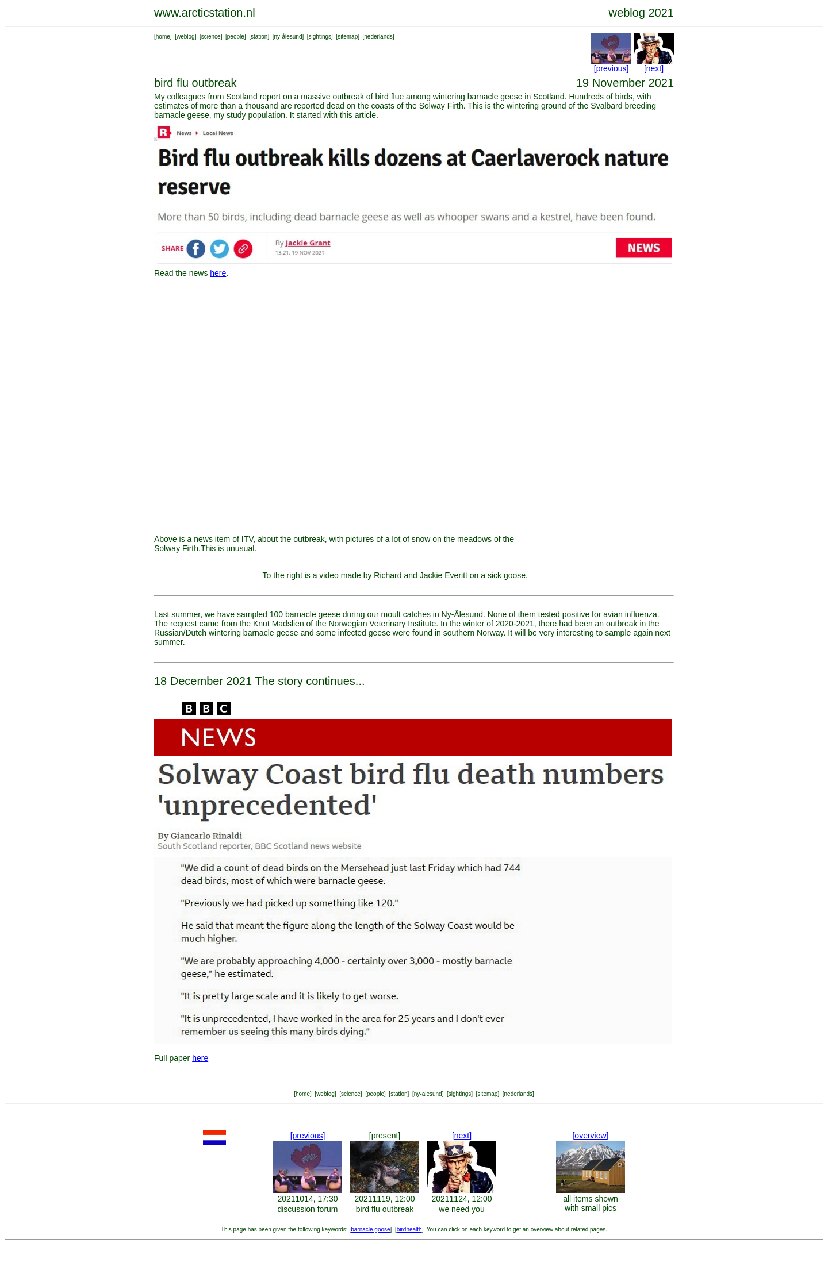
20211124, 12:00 (461, 1198)
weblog (186, 36)
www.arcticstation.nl (204, 12)
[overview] (590, 1135)
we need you (461, 1209)
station (259, 36)
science (211, 36)
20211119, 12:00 (384, 1198)
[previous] (611, 68)
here (218, 273)
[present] (384, 1135)
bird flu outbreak (384, 1209)
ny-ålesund (288, 36)
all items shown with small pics (590, 1203)
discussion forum (307, 1209)
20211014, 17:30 (307, 1198)
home (163, 36)
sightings (320, 36)
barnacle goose (370, 1229)
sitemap (348, 36)
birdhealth (409, 1229)
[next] (654, 68)
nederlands (378, 36)
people (235, 36)
